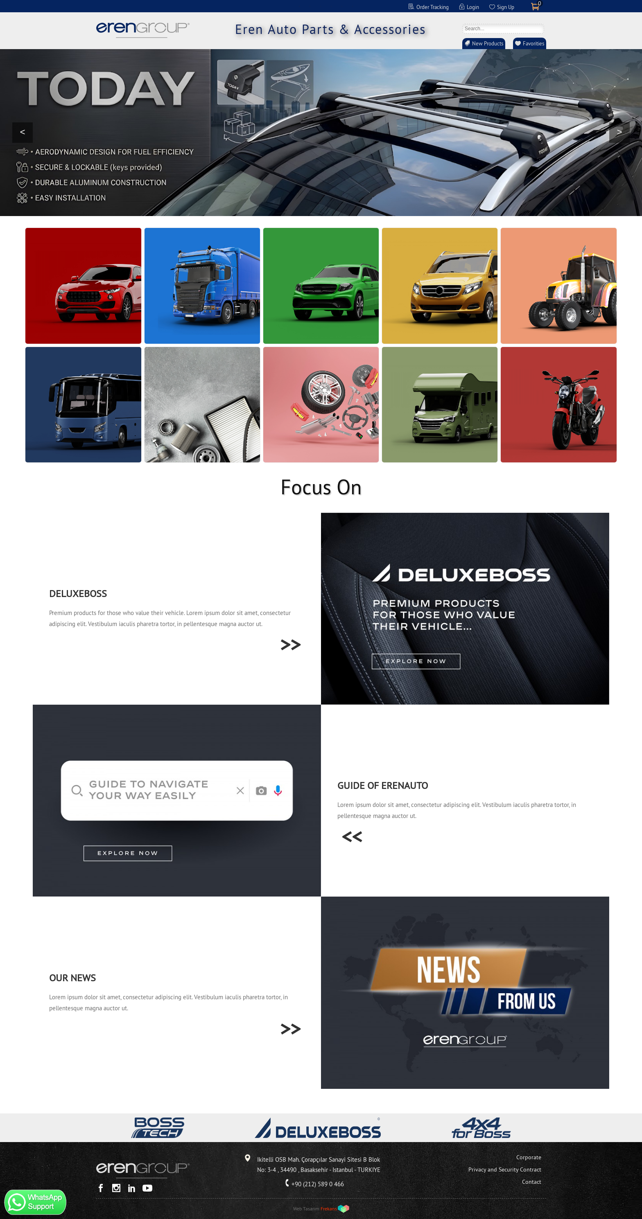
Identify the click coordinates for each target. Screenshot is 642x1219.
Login (473, 7)
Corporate (528, 1157)
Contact (531, 1181)
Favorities (533, 43)
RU (341, 6)
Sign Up (505, 7)
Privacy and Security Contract (504, 1169)
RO (352, 6)
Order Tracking (432, 7)
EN (299, 6)
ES (331, 6)
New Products (487, 43)
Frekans (329, 1208)
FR (320, 6)
